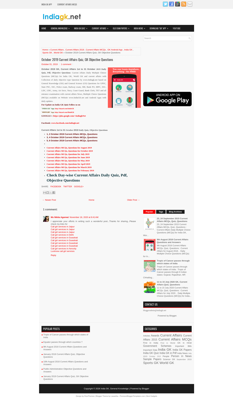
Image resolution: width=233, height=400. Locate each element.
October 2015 (155, 356)
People (166, 356)
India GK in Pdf (168, 353)
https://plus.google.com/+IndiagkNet (69, 116)
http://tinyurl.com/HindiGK (64, 112)
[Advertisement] (79, 40)
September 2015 (184, 359)
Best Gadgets (151, 396)
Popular (149, 212)
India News (140, 27)
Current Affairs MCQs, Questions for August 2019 (69, 147)
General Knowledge (61, 27)
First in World (168, 343)
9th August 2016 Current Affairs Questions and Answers (172, 240)
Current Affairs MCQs (67, 4)
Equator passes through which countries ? (63, 342)
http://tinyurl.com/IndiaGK (64, 108)
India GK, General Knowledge (115, 388)
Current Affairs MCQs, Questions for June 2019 (68, 157)
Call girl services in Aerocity (63, 248)
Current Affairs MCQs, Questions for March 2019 (69, 167)
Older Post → (133, 200)
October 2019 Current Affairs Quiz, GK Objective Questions (77, 59)
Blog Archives (175, 212)
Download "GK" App (160, 27)
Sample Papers (152, 359)
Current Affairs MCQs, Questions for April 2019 (68, 164)
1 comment (66, 64)
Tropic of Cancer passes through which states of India (173, 262)
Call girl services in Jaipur (63, 226)
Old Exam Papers (122, 27)
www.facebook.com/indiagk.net (65, 123)
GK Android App (115, 50)
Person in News (181, 356)
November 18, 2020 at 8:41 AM (84, 217)
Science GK (169, 359)
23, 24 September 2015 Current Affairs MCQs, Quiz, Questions (172, 219)
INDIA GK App (46, 4)
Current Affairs (101, 27)
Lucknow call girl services (63, 251)
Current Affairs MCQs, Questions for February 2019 (70, 170)
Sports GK (47, 52)
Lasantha (114, 396)
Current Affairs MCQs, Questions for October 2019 (70, 151)
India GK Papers (182, 349)
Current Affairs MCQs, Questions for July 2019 (68, 154)
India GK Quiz (81, 27)
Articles (146, 336)
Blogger (172, 315)
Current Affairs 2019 (74, 50)
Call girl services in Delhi (62, 235)
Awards (155, 335)
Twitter (67, 186)
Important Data (150, 350)
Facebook (55, 186)
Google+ (78, 186)
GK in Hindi (184, 343)
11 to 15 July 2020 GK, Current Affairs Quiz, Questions (172, 283)
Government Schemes (157, 346)
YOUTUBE (176, 28)
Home (43, 28)
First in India (150, 343)
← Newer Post (49, 200)
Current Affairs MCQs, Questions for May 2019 (68, 160)
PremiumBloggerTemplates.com (132, 396)
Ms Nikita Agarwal (60, 217)
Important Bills (183, 346)
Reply (53, 255)
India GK (128, 50)
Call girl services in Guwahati (64, 237)
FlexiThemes (89, 396)
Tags (161, 212)
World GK (58, 52)
